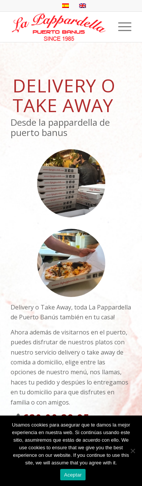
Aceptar (73, 475)
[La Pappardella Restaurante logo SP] (59, 27)
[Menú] (121, 27)
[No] (132, 451)
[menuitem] (121, 27)
